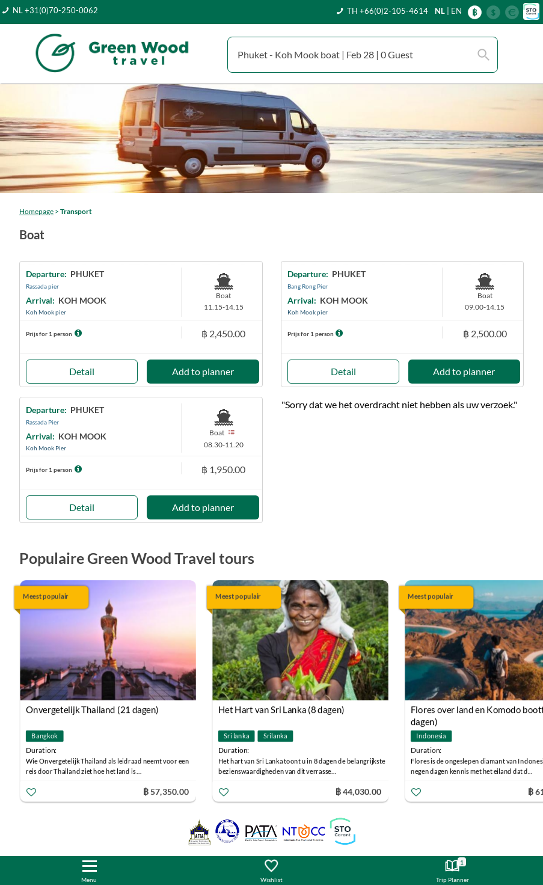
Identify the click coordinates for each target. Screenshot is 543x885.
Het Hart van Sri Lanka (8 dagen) (281, 709)
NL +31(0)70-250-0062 (55, 10)
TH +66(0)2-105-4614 (387, 11)
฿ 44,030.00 (358, 791)
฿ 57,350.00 (166, 791)
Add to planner (203, 371)
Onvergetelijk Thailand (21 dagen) (92, 709)
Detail (81, 371)
